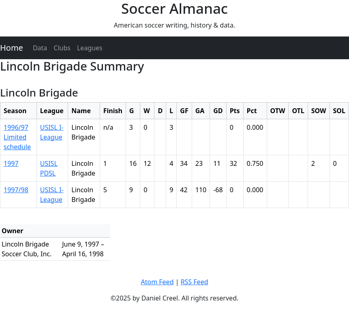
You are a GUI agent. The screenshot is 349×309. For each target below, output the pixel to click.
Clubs (62, 47)
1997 (11, 163)
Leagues (90, 47)
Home (11, 47)
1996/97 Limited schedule (17, 137)
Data (40, 47)
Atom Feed (157, 281)
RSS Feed (194, 281)
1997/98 (16, 189)
